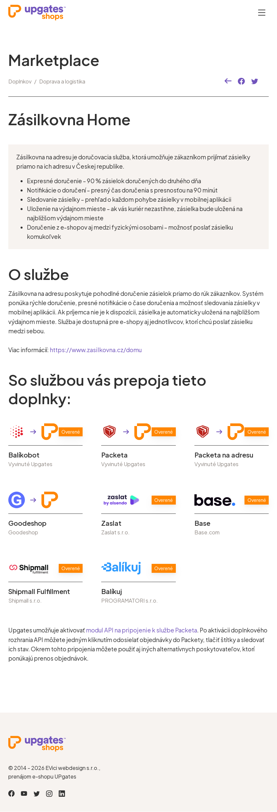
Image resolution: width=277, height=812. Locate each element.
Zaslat (111, 523)
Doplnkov (20, 81)
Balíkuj (111, 591)
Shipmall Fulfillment (39, 591)
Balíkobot (23, 455)
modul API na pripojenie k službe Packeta (140, 630)
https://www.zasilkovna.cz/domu (95, 349)
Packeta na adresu (223, 455)
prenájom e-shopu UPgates (42, 776)
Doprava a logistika (62, 81)
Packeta (114, 455)
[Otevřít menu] (262, 12)
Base (202, 523)
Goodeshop (27, 523)
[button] (228, 81)
